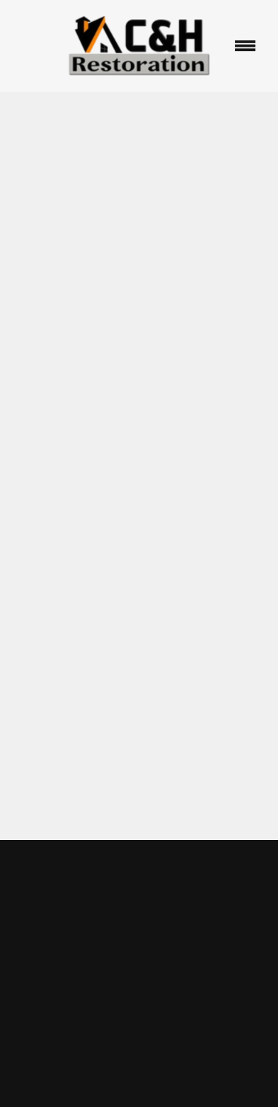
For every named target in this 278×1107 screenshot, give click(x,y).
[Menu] (245, 46)
